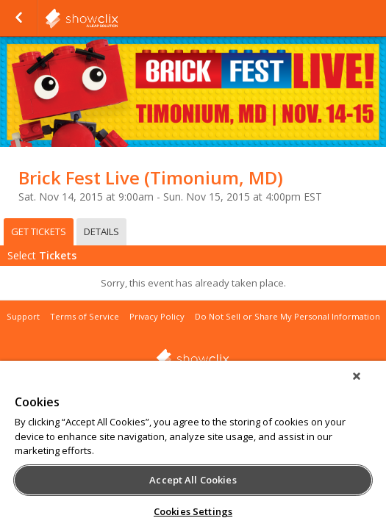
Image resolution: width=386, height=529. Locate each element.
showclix (117, 18)
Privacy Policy (157, 316)
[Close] (366, 385)
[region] (193, 449)
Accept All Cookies (192, 479)
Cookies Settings (193, 511)
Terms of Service (84, 316)
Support (23, 316)
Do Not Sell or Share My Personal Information (287, 316)
